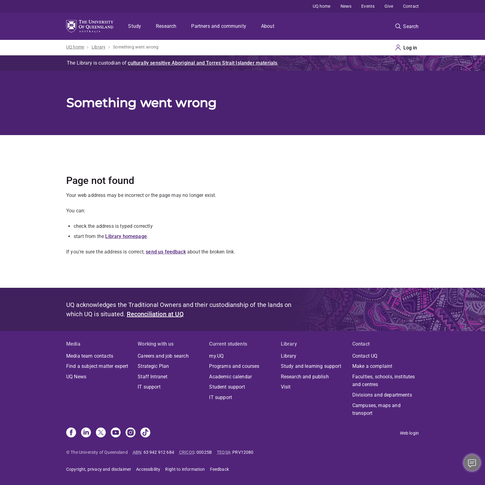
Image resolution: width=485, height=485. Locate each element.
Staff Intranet (152, 377)
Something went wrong (135, 47)
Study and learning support (311, 366)
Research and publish (305, 377)
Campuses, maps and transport (376, 409)
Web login (409, 433)
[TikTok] (145, 433)
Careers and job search (163, 356)
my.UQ (216, 356)
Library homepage (126, 236)
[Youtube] (116, 433)
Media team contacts (89, 356)
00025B (204, 452)
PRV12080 (242, 452)
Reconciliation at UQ (155, 314)
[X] (101, 433)
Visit (286, 387)
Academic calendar (230, 377)
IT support (149, 387)
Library (98, 47)
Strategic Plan (153, 366)
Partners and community (218, 26)
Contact (411, 6)
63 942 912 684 (159, 452)
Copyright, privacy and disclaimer (98, 469)
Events (368, 6)
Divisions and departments (382, 395)
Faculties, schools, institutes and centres (383, 381)
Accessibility (148, 469)
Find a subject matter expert (97, 366)
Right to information (185, 469)
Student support (227, 387)
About (267, 26)
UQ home (322, 6)
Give (388, 6)
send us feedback (166, 252)
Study (134, 26)
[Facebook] (71, 433)
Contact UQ (365, 356)
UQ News (76, 377)
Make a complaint (372, 366)
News (346, 6)
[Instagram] (130, 433)
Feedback (219, 469)
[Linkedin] (86, 433)
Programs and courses (234, 366)
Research (166, 26)
